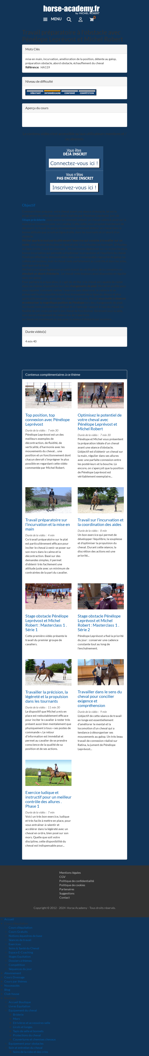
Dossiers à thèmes (20, 960)
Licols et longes (22, 1027)
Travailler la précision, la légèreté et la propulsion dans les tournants (46, 696)
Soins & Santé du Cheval (24, 948)
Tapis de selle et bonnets (28, 1031)
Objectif (28, 205)
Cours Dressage (14, 977)
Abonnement (12, 973)
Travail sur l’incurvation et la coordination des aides (100, 522)
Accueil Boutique (20, 1002)
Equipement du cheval (23, 1010)
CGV (62, 876)
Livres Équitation (19, 1006)
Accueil (9, 919)
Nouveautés (12, 985)
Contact (64, 897)
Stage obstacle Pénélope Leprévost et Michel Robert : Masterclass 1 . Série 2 (99, 622)
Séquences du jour (20, 969)
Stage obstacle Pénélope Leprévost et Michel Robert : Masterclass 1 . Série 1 (46, 622)
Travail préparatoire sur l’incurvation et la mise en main (47, 524)
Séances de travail (20, 940)
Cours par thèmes (15, 981)
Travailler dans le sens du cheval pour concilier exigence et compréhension (100, 698)
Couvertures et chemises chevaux (34, 1039)
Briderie (18, 1014)
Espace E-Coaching (21, 952)
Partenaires (66, 889)
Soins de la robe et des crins (30, 1052)
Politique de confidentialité (76, 881)
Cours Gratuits (18, 931)
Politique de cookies (72, 885)
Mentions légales (70, 872)
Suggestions (66, 893)
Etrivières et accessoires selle (31, 1023)
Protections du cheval (27, 1035)
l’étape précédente (33, 219)
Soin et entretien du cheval (25, 1047)
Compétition (17, 965)
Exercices (15, 944)
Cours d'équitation (20, 927)
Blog (7, 989)
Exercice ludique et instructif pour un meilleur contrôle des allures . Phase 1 (48, 799)
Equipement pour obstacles (26, 1043)
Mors (16, 1018)
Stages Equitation (20, 956)
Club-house (11, 994)
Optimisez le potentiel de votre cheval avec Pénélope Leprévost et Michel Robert (100, 421)
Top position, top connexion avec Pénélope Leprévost (47, 419)
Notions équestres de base (25, 936)
